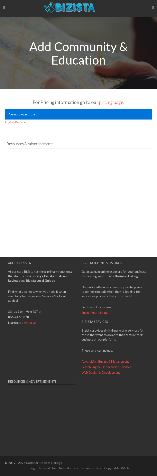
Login (9, 122)
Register (21, 122)
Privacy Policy (91, 468)
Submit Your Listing (95, 312)
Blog (31, 468)
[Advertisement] (41, 190)
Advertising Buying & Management (105, 361)
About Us (30, 322)
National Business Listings (44, 463)
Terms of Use (47, 468)
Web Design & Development (101, 372)
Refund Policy (68, 468)
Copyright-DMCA (116, 468)
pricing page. (111, 102)
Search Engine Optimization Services (106, 367)
